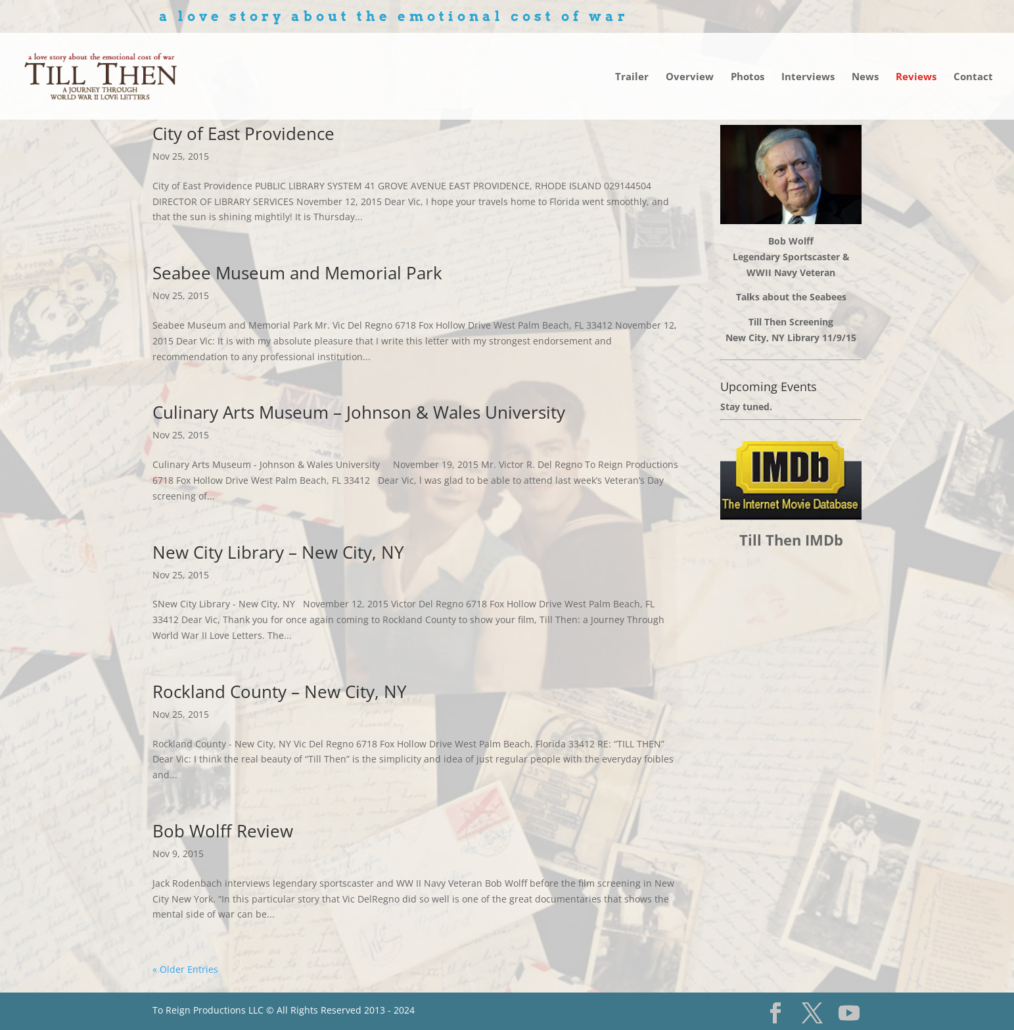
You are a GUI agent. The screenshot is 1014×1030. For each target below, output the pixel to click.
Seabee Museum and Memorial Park (297, 273)
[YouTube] (849, 1012)
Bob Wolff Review (222, 831)
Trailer (632, 77)
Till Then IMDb (791, 540)
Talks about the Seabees (791, 297)
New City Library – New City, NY (278, 552)
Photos (747, 77)
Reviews (916, 77)
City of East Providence (243, 133)
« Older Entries (185, 969)
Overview (690, 77)
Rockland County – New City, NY (279, 691)
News (865, 77)
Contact (973, 77)
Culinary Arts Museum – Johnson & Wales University (358, 412)
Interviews (808, 77)
